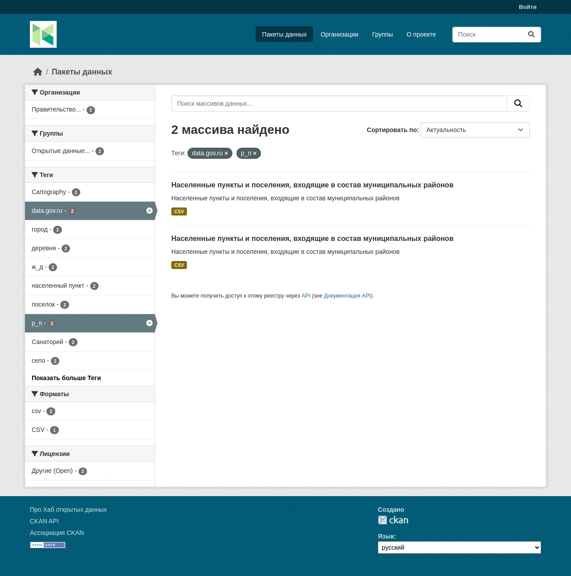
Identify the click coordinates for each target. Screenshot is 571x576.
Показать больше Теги (66, 377)
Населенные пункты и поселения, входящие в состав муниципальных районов (312, 185)
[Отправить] (531, 34)
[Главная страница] (37, 71)
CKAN (393, 520)
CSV (179, 211)
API (306, 296)
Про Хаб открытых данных (68, 509)
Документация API (347, 296)
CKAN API (44, 521)
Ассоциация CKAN (57, 532)
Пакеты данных (284, 34)
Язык (386, 536)
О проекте (421, 34)
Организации (340, 34)
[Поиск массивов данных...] (496, 34)
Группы (382, 34)
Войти (528, 7)
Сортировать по (392, 129)
